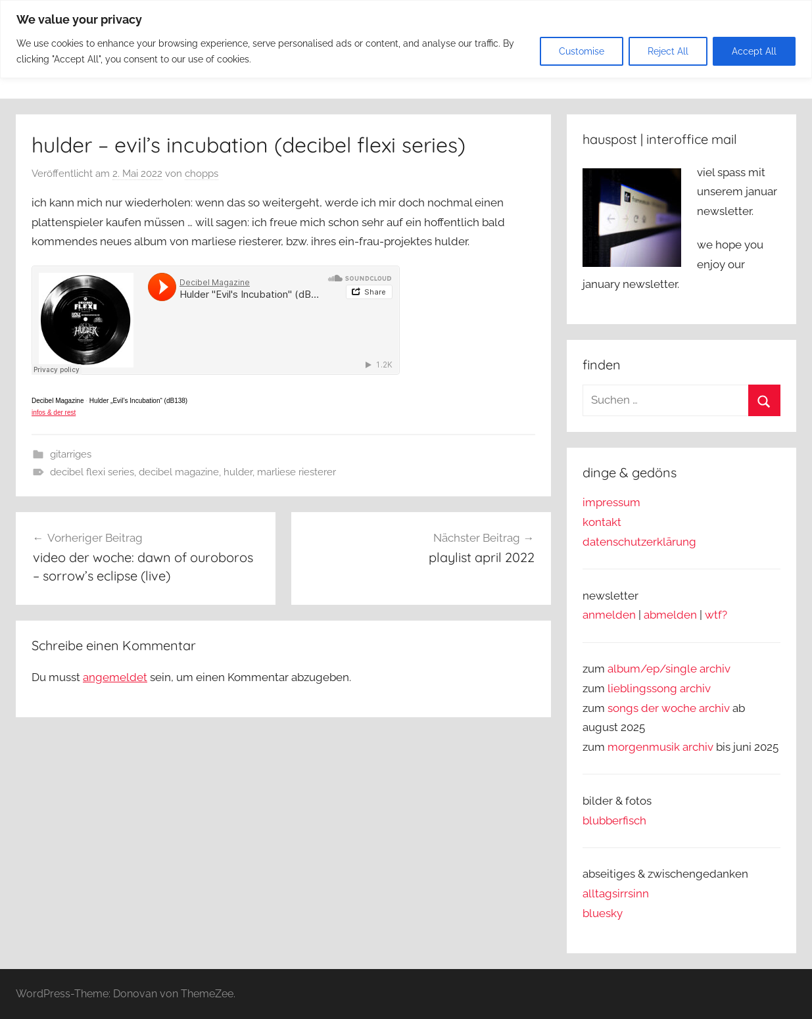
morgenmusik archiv (660, 746)
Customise (581, 51)
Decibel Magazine (58, 400)
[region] (406, 39)
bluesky (603, 913)
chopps (201, 173)
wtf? (716, 614)
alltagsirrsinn (616, 893)
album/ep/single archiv (669, 668)
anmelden (609, 614)
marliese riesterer (296, 472)
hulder (238, 472)
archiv (695, 688)
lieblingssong (644, 688)
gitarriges (70, 454)
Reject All (668, 51)
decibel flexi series (92, 472)
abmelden (670, 614)
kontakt (602, 522)
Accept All (754, 51)
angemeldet (115, 677)
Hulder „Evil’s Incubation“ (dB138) (138, 400)
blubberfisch (614, 820)
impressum (611, 502)
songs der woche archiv (669, 708)
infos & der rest (54, 412)
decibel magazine (179, 472)
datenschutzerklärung (639, 541)
